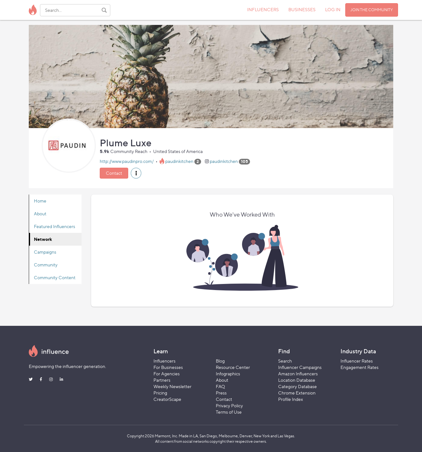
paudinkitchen (179, 161)
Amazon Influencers (298, 373)
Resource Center (233, 367)
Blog (220, 361)
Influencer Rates (356, 361)
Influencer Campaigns (300, 367)
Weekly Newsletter (172, 386)
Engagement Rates (359, 367)
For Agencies (166, 373)
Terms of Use (229, 412)
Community (46, 264)
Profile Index (290, 399)
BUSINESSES (302, 9)
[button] (136, 173)
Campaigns (45, 252)
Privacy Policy (229, 405)
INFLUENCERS (263, 9)
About (40, 213)
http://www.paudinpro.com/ (127, 161)
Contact (114, 173)
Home (40, 200)
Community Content (54, 277)
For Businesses (168, 367)
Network (43, 239)
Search (285, 361)
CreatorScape (167, 399)
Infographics (228, 373)
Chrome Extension (297, 392)
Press (221, 392)
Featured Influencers (54, 226)
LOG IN (332, 9)
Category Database (297, 386)
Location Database (296, 380)
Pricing (160, 392)
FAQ (220, 386)
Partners (161, 380)
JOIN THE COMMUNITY (371, 9)
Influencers (164, 361)
